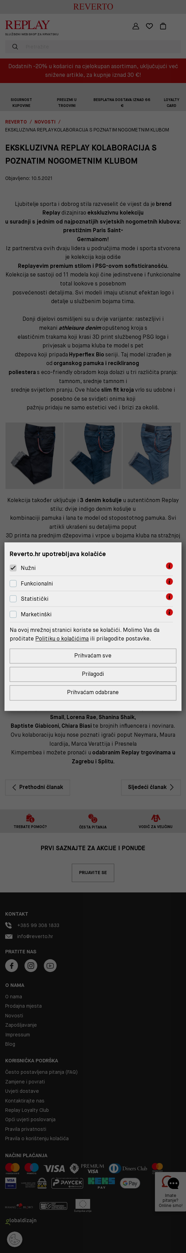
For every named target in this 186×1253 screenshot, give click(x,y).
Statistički (35, 598)
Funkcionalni (37, 583)
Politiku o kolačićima (62, 638)
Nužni (28, 568)
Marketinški (36, 614)
